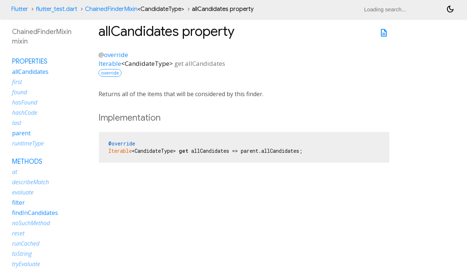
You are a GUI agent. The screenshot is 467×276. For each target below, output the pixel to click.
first (17, 82)
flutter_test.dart (56, 9)
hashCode (24, 113)
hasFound (24, 102)
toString (22, 254)
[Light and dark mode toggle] (450, 9)
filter (18, 203)
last (16, 123)
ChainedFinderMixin (134, 9)
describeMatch (30, 182)
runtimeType (28, 143)
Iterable (110, 63)
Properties (29, 61)
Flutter (19, 9)
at (14, 172)
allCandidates (30, 72)
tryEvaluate (26, 264)
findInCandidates (35, 213)
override (116, 54)
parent (21, 133)
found (19, 92)
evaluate (23, 192)
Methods (27, 162)
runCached (25, 243)
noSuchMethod (31, 223)
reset (18, 233)
